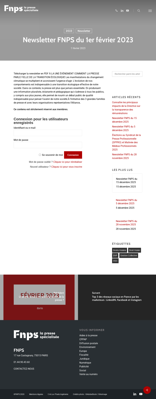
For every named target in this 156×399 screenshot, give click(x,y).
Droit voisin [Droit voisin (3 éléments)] (134, 250)
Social (82, 370)
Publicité (84, 366)
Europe (83, 351)
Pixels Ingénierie (61, 394)
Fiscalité (83, 354)
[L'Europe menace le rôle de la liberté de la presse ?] (39, 297)
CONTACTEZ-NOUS (24, 368)
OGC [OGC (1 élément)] (115, 261)
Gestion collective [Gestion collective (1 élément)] (128, 255)
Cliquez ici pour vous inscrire (66, 166)
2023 (69, 31)
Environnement (87, 347)
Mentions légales (36, 394)
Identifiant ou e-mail (24, 127)
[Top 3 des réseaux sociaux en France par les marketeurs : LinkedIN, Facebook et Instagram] (117, 297)
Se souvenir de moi (52, 155)
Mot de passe (21, 140)
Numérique (85, 362)
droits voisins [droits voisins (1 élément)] (119, 250)
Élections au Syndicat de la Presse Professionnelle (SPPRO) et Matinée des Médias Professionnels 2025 (126, 142)
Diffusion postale (88, 343)
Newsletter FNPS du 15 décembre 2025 (124, 120)
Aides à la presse (88, 335)
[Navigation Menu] (150, 10)
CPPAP (83, 339)
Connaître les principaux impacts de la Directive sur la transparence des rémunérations (126, 108)
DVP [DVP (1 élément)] (115, 255)
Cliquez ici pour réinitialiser (67, 162)
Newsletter (84, 31)
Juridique (84, 358)
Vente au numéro (88, 374)
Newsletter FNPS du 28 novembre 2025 (124, 156)
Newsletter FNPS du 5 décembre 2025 (123, 128)
